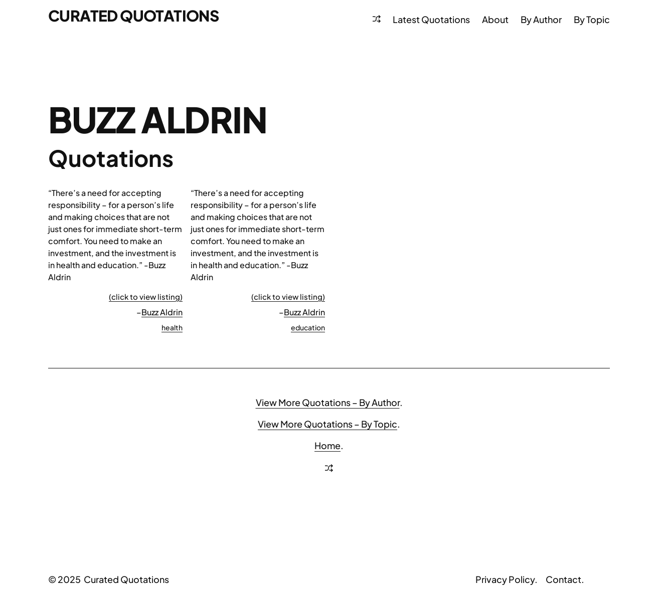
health (172, 327)
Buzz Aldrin (162, 312)
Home (327, 445)
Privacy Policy (505, 579)
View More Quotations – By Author (328, 402)
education (308, 327)
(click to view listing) (146, 296)
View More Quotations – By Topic (327, 424)
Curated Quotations (133, 15)
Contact (563, 579)
